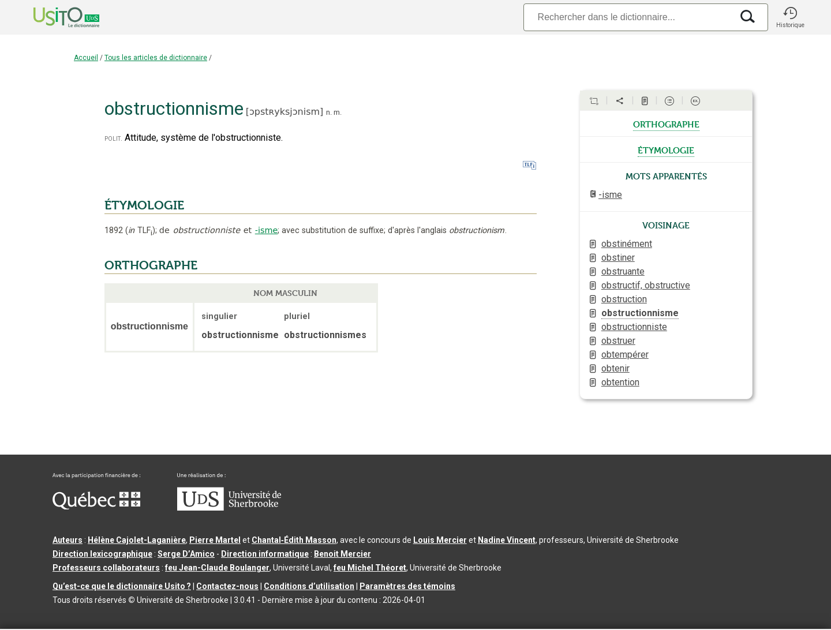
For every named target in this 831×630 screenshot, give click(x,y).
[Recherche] (628, 17)
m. (338, 112)
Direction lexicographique (102, 553)
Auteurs (68, 540)
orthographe (666, 123)
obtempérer (625, 354)
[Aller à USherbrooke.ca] (229, 507)
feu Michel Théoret (370, 567)
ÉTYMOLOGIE (144, 205)
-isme (266, 230)
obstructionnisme (640, 313)
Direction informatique (265, 553)
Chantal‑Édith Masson (294, 540)
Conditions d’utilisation (309, 586)
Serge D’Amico (186, 553)
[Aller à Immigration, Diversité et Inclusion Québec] (96, 506)
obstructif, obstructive (645, 285)
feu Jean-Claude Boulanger (217, 567)
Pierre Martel (215, 540)
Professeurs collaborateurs (106, 567)
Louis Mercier (440, 540)
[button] (790, 17)
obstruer (618, 340)
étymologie (666, 149)
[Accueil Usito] (53, 17)
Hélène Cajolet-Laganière (137, 540)
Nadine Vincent (507, 540)
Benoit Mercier (342, 553)
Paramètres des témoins (407, 586)
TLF (140, 230)
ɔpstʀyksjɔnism (284, 111)
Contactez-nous (227, 586)
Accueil (86, 58)
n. (329, 112)
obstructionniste (634, 326)
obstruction (624, 299)
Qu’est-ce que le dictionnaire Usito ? (122, 586)
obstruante (623, 271)
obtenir (615, 368)
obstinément (626, 243)
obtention (620, 382)
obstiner (618, 257)
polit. (113, 138)
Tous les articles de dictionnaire (155, 58)
